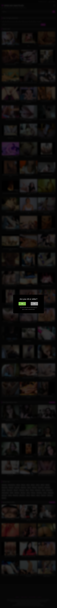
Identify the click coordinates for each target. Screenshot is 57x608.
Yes (22, 303)
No (34, 303)
